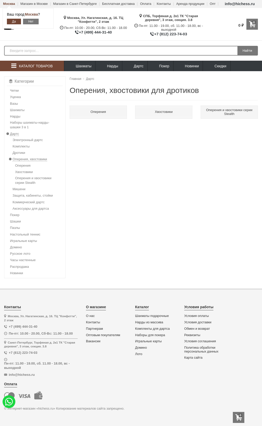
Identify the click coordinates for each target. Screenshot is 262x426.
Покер (160, 66)
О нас (90, 316)
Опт (213, 4)
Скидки (216, 66)
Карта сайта (193, 357)
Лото (138, 354)
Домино (141, 347)
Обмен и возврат (197, 329)
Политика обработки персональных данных (201, 349)
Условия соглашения (200, 341)
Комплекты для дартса (152, 329)
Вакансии (93, 341)
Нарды (108, 66)
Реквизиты (192, 335)
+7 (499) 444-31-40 (95, 32)
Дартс (135, 66)
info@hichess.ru (240, 4)
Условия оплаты (196, 316)
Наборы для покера (150, 335)
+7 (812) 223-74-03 (170, 34)
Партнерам (94, 329)
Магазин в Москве (34, 4)
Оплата (145, 4)
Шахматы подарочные (152, 316)
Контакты (164, 4)
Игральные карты (148, 341)
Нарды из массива (149, 322)
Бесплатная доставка (118, 4)
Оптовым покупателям (103, 335)
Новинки (188, 66)
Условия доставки (197, 322)
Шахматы (79, 66)
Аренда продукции (190, 4)
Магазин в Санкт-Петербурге (75, 4)
